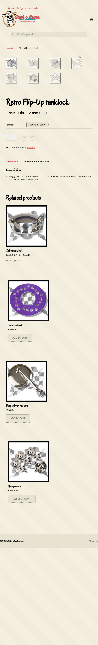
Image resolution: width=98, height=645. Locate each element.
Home (8, 69)
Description (12, 258)
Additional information (36, 258)
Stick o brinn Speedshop (16, 637)
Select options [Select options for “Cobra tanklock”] (13, 357)
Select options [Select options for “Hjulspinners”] (21, 595)
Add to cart (27, 234)
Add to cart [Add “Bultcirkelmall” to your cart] (19, 434)
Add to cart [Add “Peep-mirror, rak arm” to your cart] (17, 515)
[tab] (12, 258)
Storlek (10, 222)
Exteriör (15, 69)
